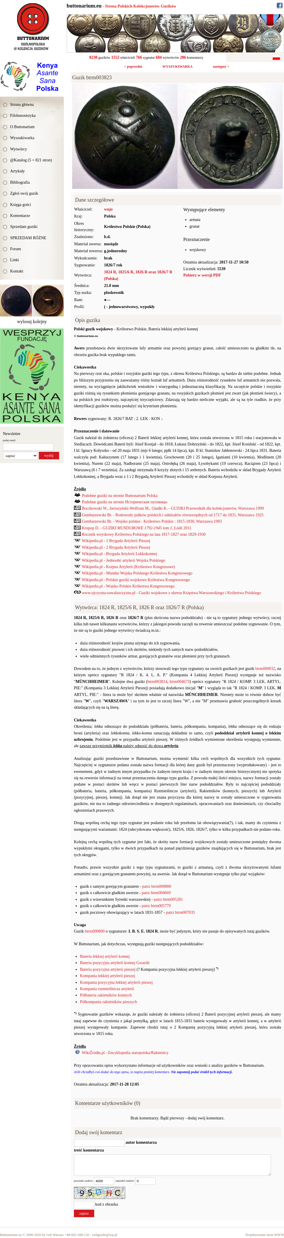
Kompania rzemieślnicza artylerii (107, 989)
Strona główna (22, 104)
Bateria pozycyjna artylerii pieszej (108, 969)
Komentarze (20, 215)
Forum (15, 249)
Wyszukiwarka (22, 138)
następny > (221, 67)
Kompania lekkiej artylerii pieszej (107, 976)
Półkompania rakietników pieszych (108, 1002)
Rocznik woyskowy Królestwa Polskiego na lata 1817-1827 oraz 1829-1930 (144, 534)
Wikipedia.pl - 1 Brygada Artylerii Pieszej (116, 541)
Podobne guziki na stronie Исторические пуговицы (125, 502)
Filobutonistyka (23, 115)
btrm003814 (157, 681)
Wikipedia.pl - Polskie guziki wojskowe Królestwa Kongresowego (136, 580)
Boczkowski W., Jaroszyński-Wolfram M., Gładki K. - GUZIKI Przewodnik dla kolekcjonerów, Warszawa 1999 (173, 508)
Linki (14, 260)
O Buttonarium (22, 127)
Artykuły (17, 171)
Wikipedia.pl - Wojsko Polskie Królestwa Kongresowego (128, 586)
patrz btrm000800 (156, 886)
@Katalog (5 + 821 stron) (31, 160)
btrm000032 (265, 668)
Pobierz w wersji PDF (202, 275)
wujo (108, 209)
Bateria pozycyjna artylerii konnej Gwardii (115, 963)
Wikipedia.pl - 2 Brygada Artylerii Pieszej (116, 547)
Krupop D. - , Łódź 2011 (137, 528)
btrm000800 (95, 931)
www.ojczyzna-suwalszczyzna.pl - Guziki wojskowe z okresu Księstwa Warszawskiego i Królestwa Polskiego (171, 593)
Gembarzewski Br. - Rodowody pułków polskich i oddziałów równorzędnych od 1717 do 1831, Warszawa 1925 (173, 515)
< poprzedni (133, 67)
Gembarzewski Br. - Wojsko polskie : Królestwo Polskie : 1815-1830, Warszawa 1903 (152, 521)
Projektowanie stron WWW (264, 1235)
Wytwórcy (18, 149)
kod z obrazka (106, 1204)
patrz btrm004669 (156, 893)
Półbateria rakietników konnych (106, 995)
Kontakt (16, 271)
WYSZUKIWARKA (177, 67)
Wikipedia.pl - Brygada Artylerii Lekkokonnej (119, 554)
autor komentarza (141, 1142)
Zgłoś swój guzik (24, 193)
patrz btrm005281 (168, 899)
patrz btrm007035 (180, 912)
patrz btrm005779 (156, 906)
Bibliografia (20, 182)
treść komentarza (89, 1150)
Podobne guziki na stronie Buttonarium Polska (120, 495)
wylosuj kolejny (32, 321)
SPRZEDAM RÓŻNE (28, 238)
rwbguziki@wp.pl (104, 1235)
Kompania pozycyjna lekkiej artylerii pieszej (116, 982)
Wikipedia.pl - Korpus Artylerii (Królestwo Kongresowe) (128, 567)
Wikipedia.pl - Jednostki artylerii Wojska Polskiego (123, 560)
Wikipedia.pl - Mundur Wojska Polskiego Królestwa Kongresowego (137, 573)
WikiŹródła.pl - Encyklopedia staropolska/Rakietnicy (125, 1053)
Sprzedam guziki (23, 226)
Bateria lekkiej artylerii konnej (105, 956)
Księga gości (20, 204)
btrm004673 (180, 681)
